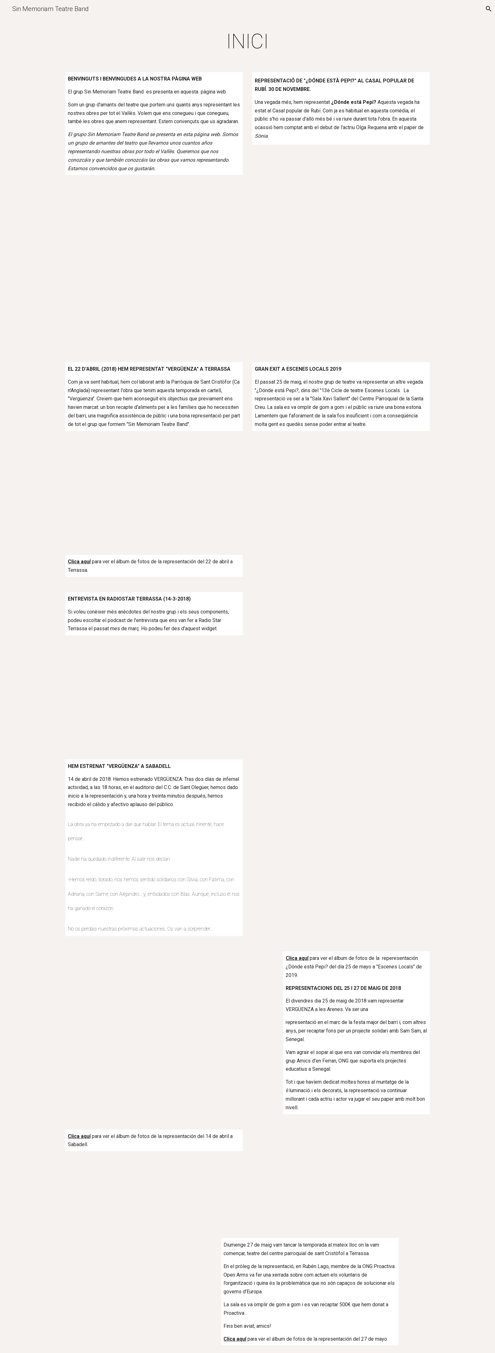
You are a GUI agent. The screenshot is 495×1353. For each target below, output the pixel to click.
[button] (487, 8)
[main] (247, 42)
